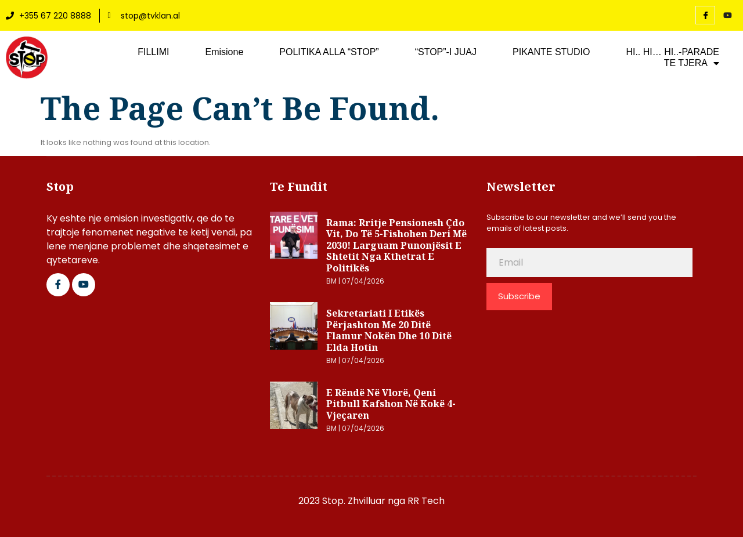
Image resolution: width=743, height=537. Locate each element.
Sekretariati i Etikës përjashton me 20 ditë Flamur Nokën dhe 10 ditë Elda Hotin (389, 330)
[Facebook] (705, 15)
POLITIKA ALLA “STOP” (328, 52)
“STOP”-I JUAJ (446, 52)
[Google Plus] (83, 284)
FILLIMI (153, 52)
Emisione (224, 52)
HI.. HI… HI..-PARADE (672, 52)
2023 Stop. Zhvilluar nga (352, 500)
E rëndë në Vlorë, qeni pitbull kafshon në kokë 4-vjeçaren (391, 404)
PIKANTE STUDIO (551, 52)
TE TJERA (691, 63)
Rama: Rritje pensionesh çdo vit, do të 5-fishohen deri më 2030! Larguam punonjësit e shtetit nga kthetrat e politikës (396, 245)
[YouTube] (727, 15)
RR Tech (426, 500)
